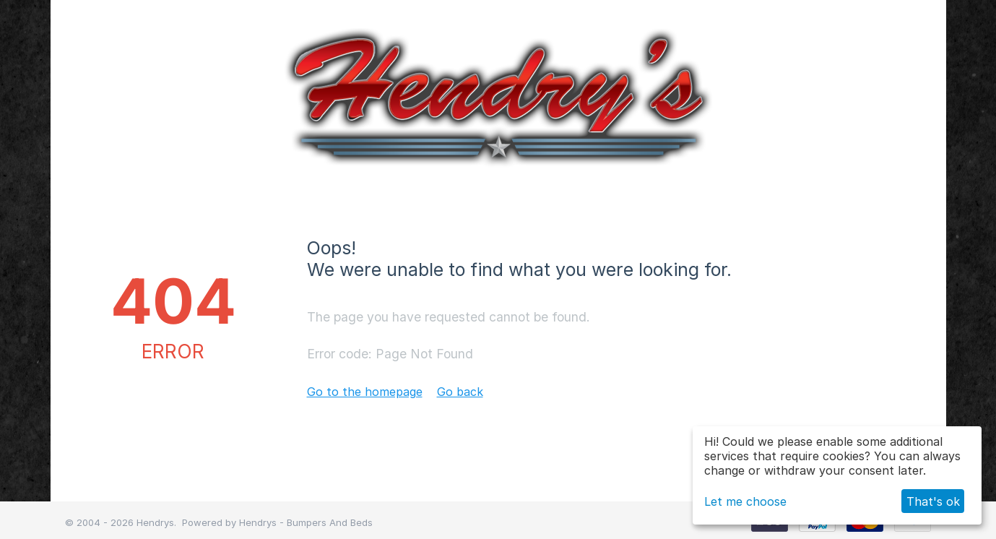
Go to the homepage (365, 391)
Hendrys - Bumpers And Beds (306, 522)
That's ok (933, 501)
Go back (460, 391)
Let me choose (745, 501)
